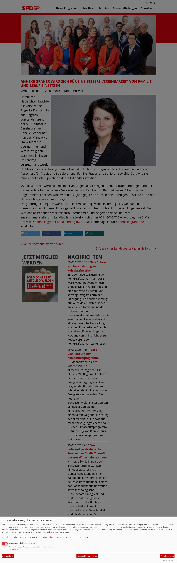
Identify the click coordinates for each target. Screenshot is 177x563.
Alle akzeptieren (167, 556)
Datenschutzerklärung (47, 537)
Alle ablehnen (7, 556)
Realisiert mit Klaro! (168, 560)
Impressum (86, 537)
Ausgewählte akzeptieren (87, 556)
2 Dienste (13, 549)
